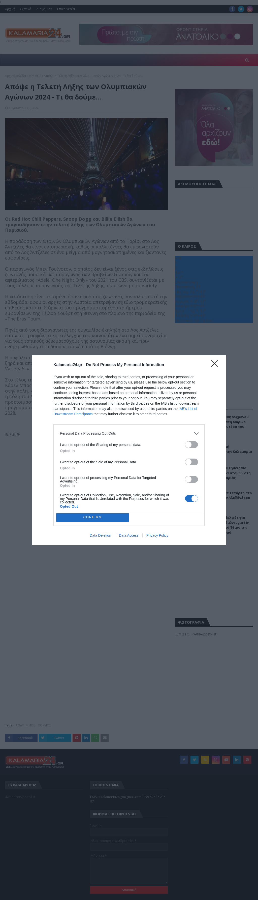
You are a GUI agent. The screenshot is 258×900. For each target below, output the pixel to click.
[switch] (191, 444)
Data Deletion (100, 535)
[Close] (216, 365)
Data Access (129, 535)
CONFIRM (92, 517)
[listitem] (129, 433)
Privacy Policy (157, 535)
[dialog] (129, 450)
